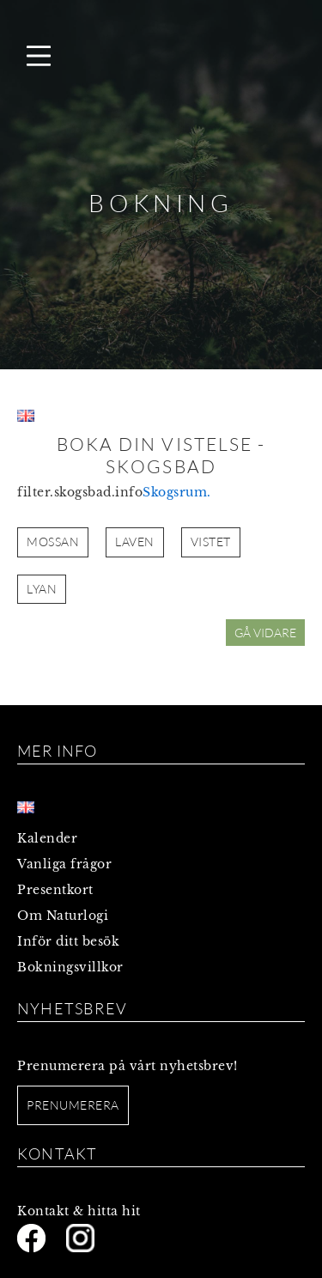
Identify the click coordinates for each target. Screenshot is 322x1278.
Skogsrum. (177, 492)
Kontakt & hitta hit (79, 1211)
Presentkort (55, 890)
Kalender (47, 838)
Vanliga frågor (64, 864)
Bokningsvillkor (70, 967)
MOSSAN (53, 541)
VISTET (211, 541)
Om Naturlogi (62, 915)
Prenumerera (73, 1105)
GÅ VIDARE (265, 632)
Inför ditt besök (68, 941)
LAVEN (135, 541)
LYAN (42, 588)
